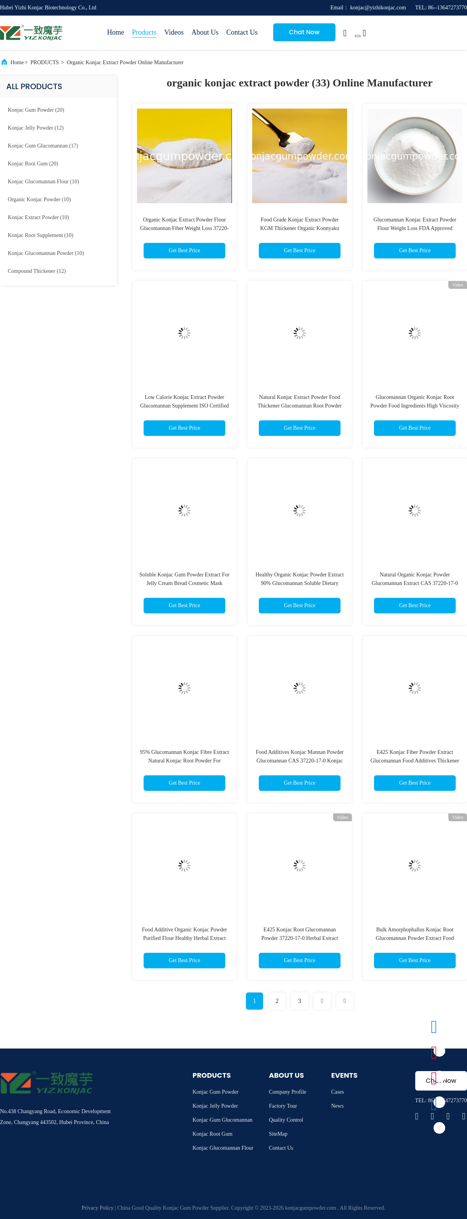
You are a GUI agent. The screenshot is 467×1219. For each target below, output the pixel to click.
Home (115, 32)
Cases (337, 1092)
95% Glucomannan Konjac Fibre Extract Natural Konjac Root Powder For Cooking (184, 760)
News (337, 1106)
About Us (205, 32)
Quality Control (286, 1120)
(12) (35, 128)
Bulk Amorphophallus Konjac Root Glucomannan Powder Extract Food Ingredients (415, 938)
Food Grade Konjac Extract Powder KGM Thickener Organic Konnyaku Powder (299, 228)
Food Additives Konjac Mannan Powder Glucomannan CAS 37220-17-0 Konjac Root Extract (300, 760)
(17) (43, 146)
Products (144, 32)
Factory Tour (283, 1106)
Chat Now (304, 32)
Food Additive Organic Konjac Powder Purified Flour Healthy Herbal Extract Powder (184, 938)
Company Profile (287, 1092)
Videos (174, 32)
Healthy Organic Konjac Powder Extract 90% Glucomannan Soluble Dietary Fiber (300, 583)
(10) (43, 181)
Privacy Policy (98, 1208)
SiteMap (278, 1134)
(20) (36, 110)
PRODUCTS (44, 62)
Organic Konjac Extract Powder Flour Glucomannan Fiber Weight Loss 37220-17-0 (184, 228)
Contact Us (242, 32)
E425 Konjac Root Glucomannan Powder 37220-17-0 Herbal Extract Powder (299, 938)
